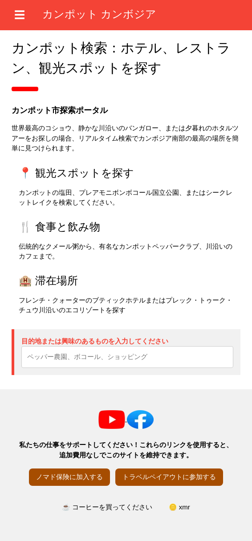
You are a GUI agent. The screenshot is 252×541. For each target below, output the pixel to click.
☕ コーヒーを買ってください (107, 507)
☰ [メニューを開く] (19, 15)
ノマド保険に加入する (69, 476)
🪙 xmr (179, 507)
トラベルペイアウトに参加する (169, 476)
